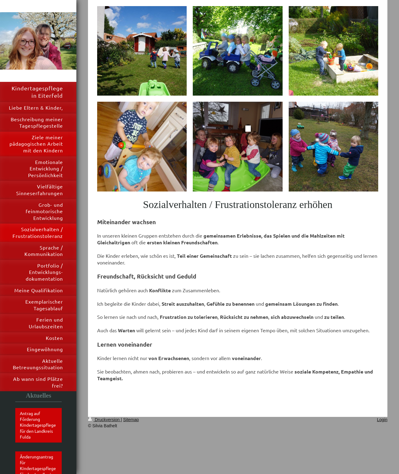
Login (382, 419)
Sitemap (131, 419)
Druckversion (104, 419)
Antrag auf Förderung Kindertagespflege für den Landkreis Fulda (38, 425)
